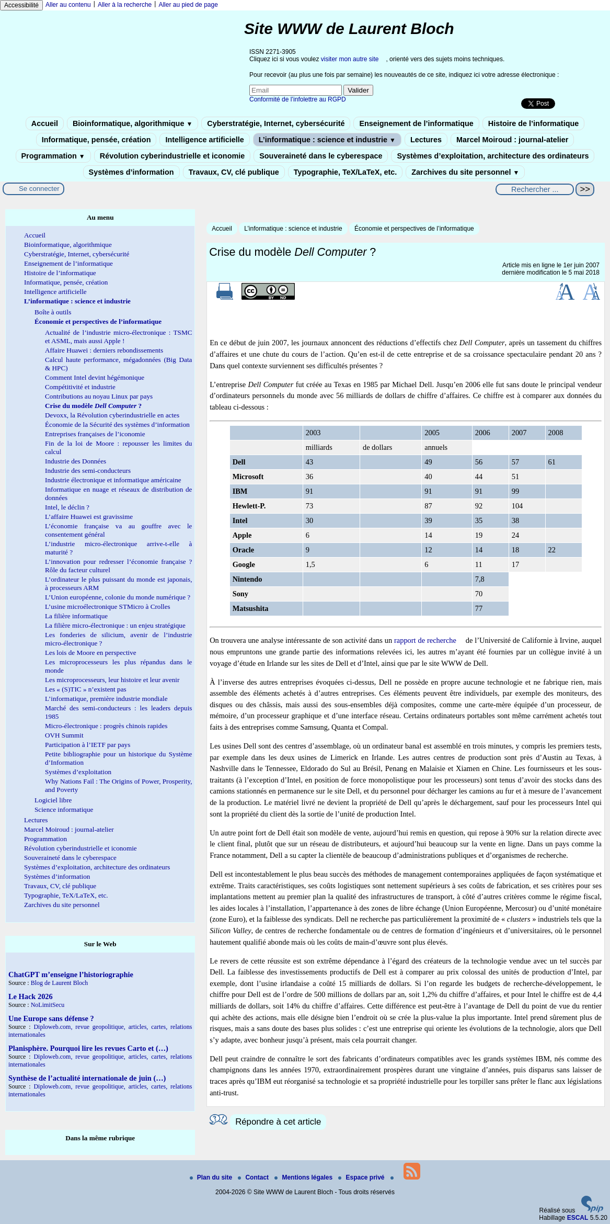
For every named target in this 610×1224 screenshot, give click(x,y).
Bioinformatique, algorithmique (132, 123)
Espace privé (362, 1177)
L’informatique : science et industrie (327, 139)
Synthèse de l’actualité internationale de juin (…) (87, 1078)
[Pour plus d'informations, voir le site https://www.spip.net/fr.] (592, 1210)
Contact (254, 1177)
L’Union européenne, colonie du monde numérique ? (117, 597)
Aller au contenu (68, 4)
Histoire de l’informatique (533, 123)
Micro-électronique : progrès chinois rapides (106, 726)
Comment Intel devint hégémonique (94, 377)
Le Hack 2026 (30, 996)
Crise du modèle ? (93, 406)
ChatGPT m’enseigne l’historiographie (70, 974)
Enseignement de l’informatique (416, 123)
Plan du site (212, 1177)
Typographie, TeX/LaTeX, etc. (345, 172)
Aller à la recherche (125, 4)
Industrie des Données (75, 461)
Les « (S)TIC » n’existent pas (85, 689)
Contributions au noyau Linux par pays (99, 396)
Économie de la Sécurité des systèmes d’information (117, 424)
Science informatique (63, 809)
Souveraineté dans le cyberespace (320, 156)
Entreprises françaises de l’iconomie (95, 434)
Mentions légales (304, 1177)
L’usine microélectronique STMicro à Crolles (107, 606)
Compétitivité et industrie (80, 387)
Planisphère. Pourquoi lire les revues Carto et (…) (88, 1048)
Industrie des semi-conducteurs (88, 470)
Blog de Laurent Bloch (59, 983)
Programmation (53, 156)
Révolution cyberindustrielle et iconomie (172, 156)
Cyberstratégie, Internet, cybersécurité (275, 123)
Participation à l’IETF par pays (87, 745)
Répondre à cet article (278, 1122)
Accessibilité (21, 5)
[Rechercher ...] (535, 189)
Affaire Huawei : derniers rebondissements (104, 350)
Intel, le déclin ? (67, 507)
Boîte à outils (52, 312)
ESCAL (578, 1217)
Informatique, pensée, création (96, 139)
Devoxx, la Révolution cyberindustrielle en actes (112, 415)
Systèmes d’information (131, 172)
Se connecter (39, 188)
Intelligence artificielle (204, 139)
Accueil (44, 123)
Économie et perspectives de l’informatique (414, 228)
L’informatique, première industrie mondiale (106, 698)
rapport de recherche (425, 640)
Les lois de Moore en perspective (90, 652)
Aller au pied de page (187, 4)
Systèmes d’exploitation (78, 772)
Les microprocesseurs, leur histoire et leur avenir (112, 680)
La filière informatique (76, 616)
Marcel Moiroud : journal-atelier (512, 139)
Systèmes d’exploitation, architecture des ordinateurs (493, 156)
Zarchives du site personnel (465, 172)
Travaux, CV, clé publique (234, 172)
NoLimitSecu (48, 1004)
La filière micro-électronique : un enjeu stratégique (115, 625)
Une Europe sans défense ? (51, 1018)
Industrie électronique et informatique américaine (113, 480)
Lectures (426, 139)
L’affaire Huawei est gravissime (89, 516)
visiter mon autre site (350, 59)
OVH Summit (64, 735)
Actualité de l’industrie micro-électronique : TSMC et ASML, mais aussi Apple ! (118, 336)
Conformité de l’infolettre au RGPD (297, 99)
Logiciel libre (53, 800)
